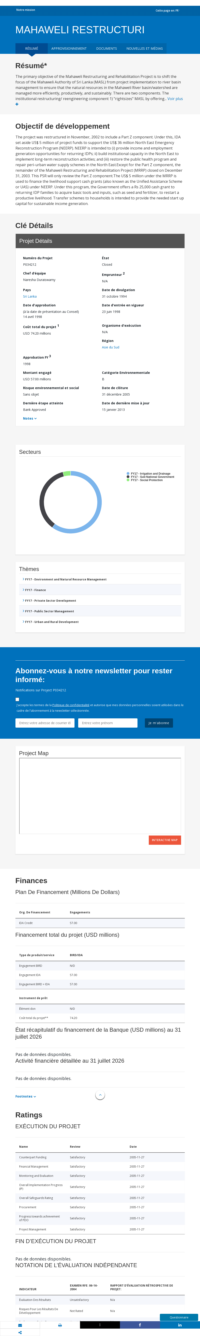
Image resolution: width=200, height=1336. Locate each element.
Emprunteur (113, 274)
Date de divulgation (118, 290)
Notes (28, 418)
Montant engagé (37, 372)
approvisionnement (69, 48)
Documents (106, 48)
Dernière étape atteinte (43, 403)
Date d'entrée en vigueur (123, 305)
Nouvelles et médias (144, 48)
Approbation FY (37, 357)
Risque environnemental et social (51, 388)
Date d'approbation (39, 305)
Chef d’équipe (34, 273)
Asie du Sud (110, 347)
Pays (27, 290)
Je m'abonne (159, 723)
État (105, 258)
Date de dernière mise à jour (125, 403)
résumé (31, 48)
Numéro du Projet (38, 258)
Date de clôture (115, 388)
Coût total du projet (41, 326)
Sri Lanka (30, 296)
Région (107, 341)
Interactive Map (165, 840)
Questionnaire (179, 1317)
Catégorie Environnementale (126, 372)
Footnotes (24, 1096)
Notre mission (25, 10)
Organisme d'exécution (121, 325)
